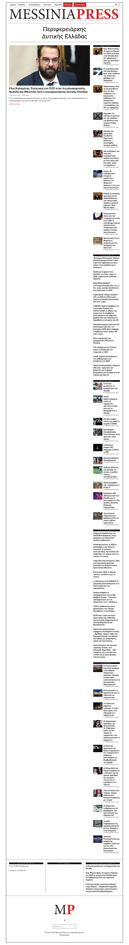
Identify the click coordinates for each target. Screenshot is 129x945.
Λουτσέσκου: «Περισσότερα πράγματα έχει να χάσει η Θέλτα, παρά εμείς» (110, 518)
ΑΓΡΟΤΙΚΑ (25, 95)
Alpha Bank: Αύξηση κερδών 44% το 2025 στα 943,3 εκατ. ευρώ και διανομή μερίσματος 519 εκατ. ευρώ (106, 298)
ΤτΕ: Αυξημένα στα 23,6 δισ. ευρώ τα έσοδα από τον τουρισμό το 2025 (105, 349)
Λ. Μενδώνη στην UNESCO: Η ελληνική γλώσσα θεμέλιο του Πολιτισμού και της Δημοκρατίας (106, 584)
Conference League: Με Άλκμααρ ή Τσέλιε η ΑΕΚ (111, 448)
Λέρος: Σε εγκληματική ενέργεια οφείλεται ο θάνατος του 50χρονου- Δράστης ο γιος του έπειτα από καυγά (111, 179)
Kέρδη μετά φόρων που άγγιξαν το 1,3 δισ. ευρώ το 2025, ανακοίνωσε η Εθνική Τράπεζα (104, 275)
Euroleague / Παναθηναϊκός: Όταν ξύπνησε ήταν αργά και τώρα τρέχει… (111, 434)
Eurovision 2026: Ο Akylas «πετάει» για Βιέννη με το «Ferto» (104, 574)
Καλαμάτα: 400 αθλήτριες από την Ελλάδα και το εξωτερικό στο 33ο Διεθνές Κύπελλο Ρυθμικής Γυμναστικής (111, 500)
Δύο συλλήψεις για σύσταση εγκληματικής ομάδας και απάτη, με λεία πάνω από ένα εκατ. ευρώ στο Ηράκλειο (111, 158)
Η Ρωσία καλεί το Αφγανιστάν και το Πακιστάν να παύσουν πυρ (111, 694)
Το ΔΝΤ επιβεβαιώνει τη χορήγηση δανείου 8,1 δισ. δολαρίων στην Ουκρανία (111, 826)
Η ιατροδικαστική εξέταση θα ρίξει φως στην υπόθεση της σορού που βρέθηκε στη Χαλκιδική (111, 75)
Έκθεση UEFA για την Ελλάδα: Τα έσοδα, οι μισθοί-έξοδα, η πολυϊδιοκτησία (110, 472)
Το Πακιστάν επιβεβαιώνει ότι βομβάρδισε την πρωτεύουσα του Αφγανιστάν (110, 810)
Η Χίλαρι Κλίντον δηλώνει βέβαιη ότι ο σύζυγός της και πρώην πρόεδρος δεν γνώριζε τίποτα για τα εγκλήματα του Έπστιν (111, 776)
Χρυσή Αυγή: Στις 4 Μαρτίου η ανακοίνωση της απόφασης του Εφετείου (111, 243)
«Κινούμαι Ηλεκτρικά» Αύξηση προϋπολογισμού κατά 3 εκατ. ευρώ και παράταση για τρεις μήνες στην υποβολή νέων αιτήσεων (106, 263)
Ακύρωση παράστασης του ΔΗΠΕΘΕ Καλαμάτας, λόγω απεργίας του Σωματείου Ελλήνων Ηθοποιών (104, 536)
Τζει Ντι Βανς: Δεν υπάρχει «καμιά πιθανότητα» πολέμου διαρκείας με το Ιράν (111, 795)
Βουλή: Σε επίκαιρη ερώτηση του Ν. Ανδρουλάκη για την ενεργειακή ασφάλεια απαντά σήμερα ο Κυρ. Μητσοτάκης (111, 200)
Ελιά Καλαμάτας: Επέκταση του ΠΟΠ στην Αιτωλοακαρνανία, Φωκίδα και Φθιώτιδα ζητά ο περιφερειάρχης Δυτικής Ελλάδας (48, 90)
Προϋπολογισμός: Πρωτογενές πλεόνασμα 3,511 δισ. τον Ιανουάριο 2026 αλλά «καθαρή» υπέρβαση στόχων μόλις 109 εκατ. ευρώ (106, 329)
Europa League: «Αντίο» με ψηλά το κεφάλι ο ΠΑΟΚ (111, 421)
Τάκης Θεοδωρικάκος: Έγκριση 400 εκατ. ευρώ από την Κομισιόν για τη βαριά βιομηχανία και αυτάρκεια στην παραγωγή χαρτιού (106, 370)
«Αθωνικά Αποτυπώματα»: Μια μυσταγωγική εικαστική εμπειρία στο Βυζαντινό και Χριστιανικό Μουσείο (106, 564)
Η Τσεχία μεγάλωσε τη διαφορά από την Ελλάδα (110, 387)
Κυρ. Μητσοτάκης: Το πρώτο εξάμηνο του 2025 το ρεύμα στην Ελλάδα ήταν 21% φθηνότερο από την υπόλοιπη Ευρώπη (111, 56)
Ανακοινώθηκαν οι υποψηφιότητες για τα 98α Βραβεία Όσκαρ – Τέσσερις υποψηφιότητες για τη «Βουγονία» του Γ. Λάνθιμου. (105, 597)
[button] (75, 927)
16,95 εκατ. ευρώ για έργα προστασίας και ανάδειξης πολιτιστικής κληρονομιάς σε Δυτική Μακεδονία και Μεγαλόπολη (105, 620)
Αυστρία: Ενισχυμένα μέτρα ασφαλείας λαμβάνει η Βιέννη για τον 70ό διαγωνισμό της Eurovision (111, 843)
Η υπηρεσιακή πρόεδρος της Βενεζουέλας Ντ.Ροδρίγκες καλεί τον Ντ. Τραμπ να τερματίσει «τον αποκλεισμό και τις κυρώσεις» (111, 730)
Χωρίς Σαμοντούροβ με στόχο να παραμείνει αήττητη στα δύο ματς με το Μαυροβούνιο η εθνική (110, 405)
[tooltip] (116, 4)
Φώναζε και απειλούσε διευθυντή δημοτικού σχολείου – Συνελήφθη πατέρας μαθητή (110, 138)
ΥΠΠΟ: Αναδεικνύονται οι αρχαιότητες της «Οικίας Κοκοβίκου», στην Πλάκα (104, 608)
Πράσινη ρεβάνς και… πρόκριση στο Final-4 (111, 485)
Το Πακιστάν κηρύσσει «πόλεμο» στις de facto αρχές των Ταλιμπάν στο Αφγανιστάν (110, 709)
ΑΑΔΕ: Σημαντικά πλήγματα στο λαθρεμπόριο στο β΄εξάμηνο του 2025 (105, 358)
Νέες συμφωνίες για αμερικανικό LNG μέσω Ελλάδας (103, 340)
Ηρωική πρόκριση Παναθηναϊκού (111, 459)
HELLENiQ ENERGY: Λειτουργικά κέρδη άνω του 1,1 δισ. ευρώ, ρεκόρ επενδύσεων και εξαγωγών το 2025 (106, 286)
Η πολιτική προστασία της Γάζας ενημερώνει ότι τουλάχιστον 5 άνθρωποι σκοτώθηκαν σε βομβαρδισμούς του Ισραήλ (111, 754)
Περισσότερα (14, 104)
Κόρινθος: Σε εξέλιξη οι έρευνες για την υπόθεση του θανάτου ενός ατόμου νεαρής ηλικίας (111, 119)
